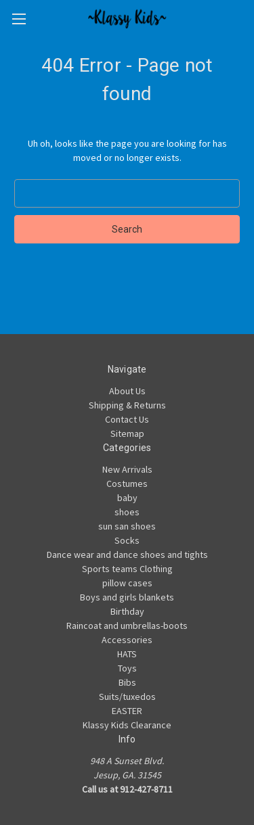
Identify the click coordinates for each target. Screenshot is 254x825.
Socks (127, 540)
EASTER (127, 711)
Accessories (127, 640)
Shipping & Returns (127, 405)
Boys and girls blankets (127, 597)
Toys (127, 668)
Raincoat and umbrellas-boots (127, 625)
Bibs (127, 682)
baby (127, 498)
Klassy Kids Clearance (127, 725)
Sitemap (127, 433)
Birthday (127, 611)
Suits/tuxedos (127, 696)
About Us (127, 391)
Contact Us (127, 419)
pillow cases (127, 583)
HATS (127, 654)
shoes (127, 512)
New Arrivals (127, 469)
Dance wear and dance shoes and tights (127, 554)
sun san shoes (127, 526)
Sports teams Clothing (127, 569)
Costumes (127, 483)
